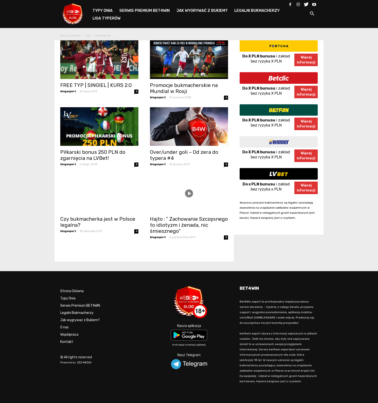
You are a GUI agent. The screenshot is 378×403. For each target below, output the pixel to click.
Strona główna (70, 35)
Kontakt (66, 342)
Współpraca (69, 334)
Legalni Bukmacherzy (77, 313)
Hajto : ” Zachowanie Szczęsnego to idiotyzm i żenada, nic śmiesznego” (189, 225)
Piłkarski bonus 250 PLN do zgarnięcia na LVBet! (92, 155)
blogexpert (68, 91)
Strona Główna (72, 291)
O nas (64, 327)
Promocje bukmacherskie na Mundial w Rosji (184, 88)
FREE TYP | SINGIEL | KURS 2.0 (96, 85)
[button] (312, 14)
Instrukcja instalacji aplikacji (189, 344)
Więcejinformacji (306, 59)
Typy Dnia (67, 298)
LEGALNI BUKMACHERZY (257, 10)
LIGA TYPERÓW (107, 18)
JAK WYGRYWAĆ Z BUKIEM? (202, 10)
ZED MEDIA (84, 362)
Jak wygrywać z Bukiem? (80, 320)
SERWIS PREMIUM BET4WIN (144, 10)
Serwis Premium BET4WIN (80, 306)
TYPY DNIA (103, 10)
